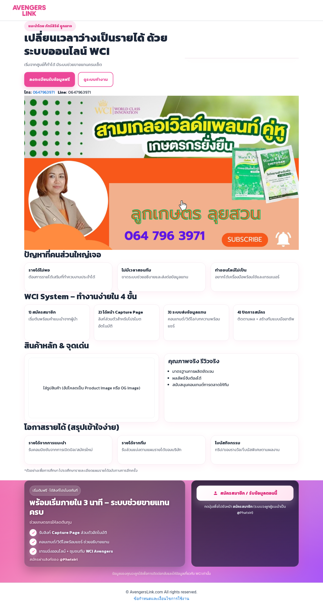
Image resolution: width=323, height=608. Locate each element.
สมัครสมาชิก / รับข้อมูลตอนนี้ (245, 493)
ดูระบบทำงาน (96, 79)
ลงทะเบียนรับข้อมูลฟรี (49, 79)
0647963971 (44, 92)
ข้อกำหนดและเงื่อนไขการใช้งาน (162, 598)
